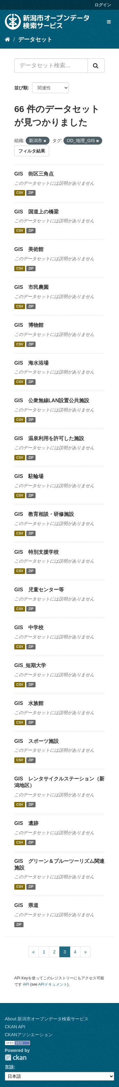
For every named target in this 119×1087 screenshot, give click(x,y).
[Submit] (96, 65)
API (26, 984)
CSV (19, 193)
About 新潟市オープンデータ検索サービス (47, 1018)
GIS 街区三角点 (34, 173)
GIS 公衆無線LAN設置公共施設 (51, 400)
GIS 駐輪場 (28, 476)
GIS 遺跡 (26, 823)
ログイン (103, 5)
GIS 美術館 (28, 249)
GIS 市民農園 (31, 287)
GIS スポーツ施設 (36, 741)
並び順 (21, 87)
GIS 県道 (26, 905)
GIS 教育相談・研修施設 (44, 514)
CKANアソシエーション (29, 1034)
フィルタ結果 (31, 150)
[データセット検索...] (51, 65)
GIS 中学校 (28, 627)
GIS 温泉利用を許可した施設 (49, 438)
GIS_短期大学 (30, 665)
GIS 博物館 (28, 325)
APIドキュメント (52, 984)
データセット (35, 39)
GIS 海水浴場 (31, 363)
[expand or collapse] (108, 21)
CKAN (15, 1057)
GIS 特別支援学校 (36, 552)
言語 (9, 1067)
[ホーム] (7, 39)
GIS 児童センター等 (39, 589)
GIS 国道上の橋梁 (36, 211)
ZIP (30, 193)
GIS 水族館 (28, 703)
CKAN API (15, 1026)
